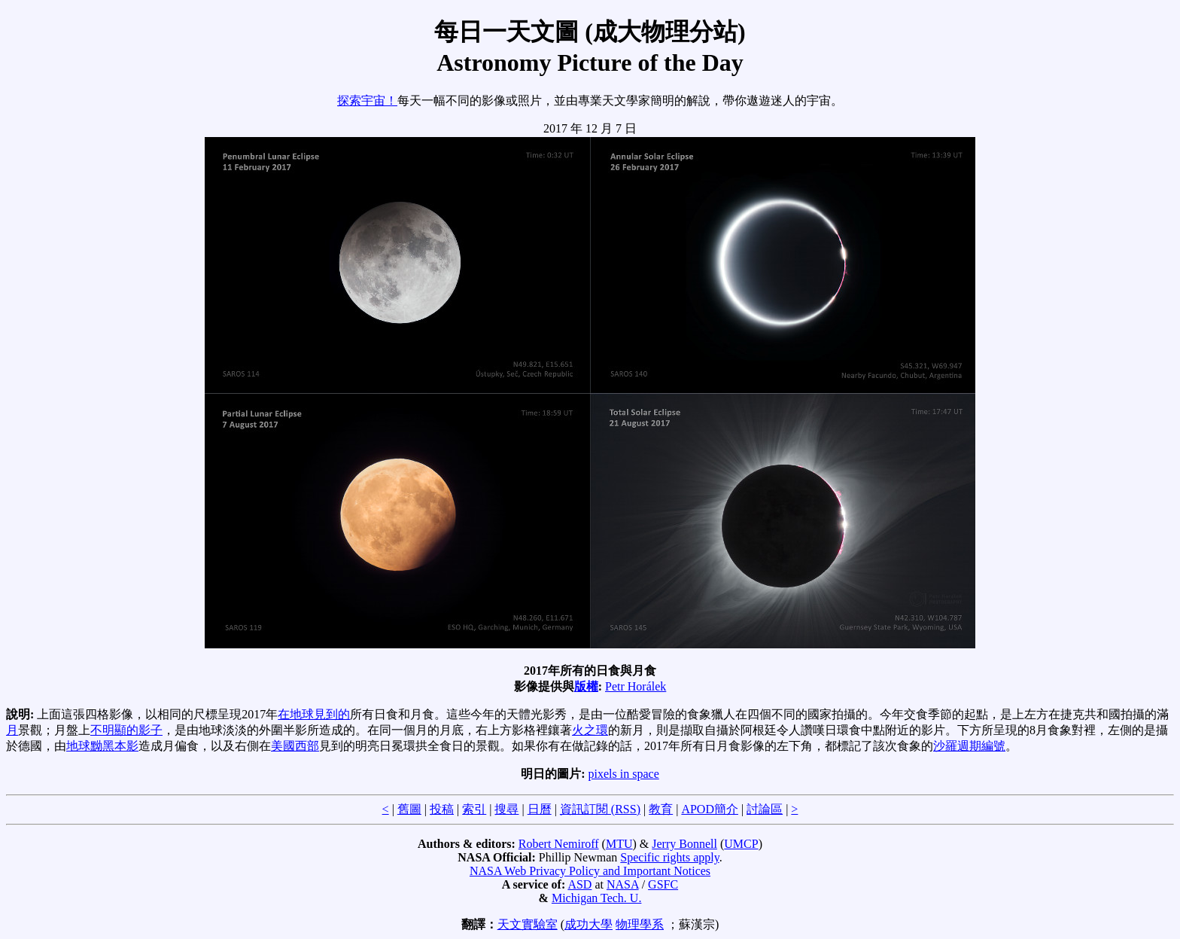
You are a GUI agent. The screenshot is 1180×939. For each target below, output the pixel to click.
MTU (619, 843)
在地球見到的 (314, 714)
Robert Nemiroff (559, 843)
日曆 (540, 809)
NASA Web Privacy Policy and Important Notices (590, 870)
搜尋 (506, 809)
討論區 (765, 809)
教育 (661, 809)
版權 (586, 686)
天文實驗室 (527, 924)
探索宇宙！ (367, 100)
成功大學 (588, 924)
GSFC (663, 884)
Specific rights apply (669, 857)
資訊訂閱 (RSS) (600, 809)
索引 (474, 809)
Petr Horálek (635, 686)
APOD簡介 (709, 809)
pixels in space (623, 773)
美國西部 (295, 745)
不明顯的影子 (126, 730)
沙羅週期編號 (969, 745)
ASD (579, 884)
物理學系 (640, 924)
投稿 (442, 809)
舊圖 (409, 809)
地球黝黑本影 (102, 745)
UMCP (741, 843)
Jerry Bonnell (684, 843)
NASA (623, 884)
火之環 (590, 730)
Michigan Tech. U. (596, 898)
